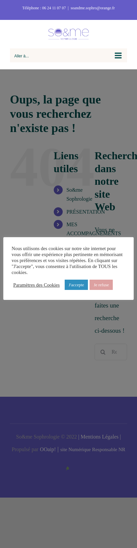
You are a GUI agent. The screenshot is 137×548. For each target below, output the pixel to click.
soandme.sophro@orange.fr (93, 8)
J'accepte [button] (76, 284)
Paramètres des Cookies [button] (36, 285)
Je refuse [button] (101, 284)
